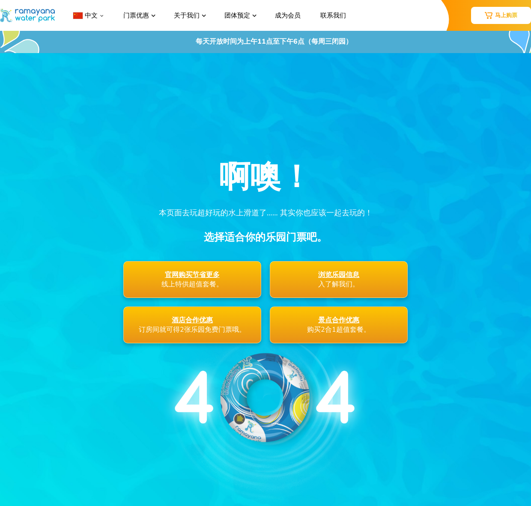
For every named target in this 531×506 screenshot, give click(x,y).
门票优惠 (136, 15)
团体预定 (237, 15)
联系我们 (333, 15)
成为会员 (288, 15)
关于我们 (187, 15)
